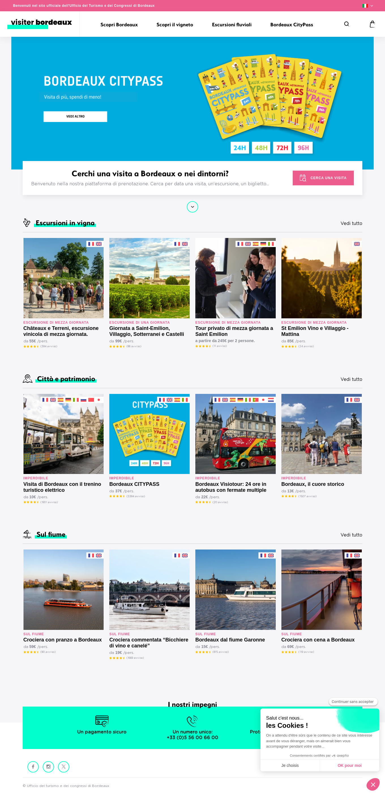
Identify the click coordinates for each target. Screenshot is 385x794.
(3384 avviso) (135, 496)
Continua (192, 207)
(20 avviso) (220, 502)
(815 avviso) (220, 652)
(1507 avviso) (307, 496)
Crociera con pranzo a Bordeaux (62, 640)
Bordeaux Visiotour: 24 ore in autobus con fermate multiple (230, 487)
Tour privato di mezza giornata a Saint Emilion (234, 331)
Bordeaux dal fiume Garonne (230, 640)
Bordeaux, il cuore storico (312, 484)
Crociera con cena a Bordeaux (318, 640)
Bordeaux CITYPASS (134, 484)
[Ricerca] (347, 24)
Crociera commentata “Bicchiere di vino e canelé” (148, 643)
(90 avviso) (48, 652)
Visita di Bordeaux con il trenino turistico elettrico (62, 487)
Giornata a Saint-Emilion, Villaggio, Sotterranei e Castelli (146, 331)
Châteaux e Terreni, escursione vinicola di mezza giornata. (61, 331)
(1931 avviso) (49, 502)
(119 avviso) (306, 652)
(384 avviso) (48, 346)
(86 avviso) (134, 346)
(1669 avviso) (135, 657)
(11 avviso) (219, 346)
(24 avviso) (306, 346)
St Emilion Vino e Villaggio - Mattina (314, 331)
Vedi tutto (351, 223)
